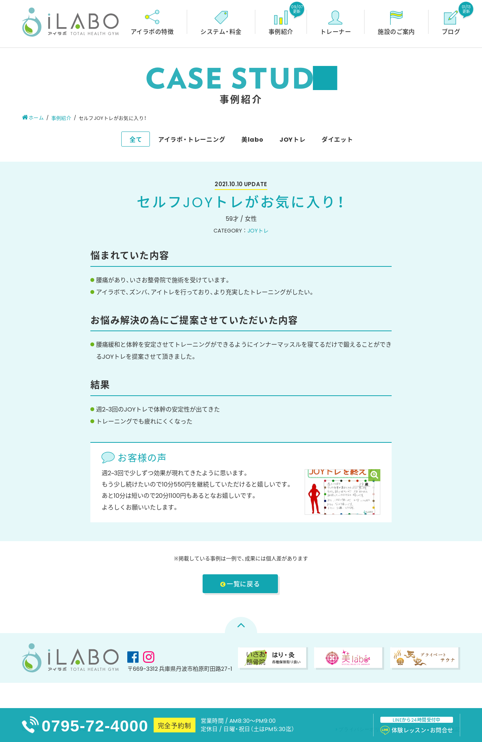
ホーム (33, 117)
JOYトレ (292, 139)
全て (136, 139)
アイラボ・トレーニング (192, 139)
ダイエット (337, 139)
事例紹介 (61, 117)
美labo (252, 139)
